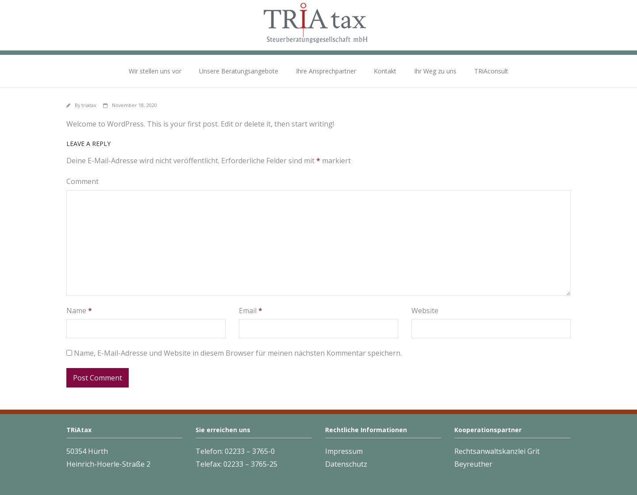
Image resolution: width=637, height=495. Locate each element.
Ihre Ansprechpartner (326, 71)
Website (424, 310)
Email (250, 310)
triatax (88, 105)
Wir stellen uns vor (155, 71)
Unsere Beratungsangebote (238, 71)
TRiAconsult (491, 71)
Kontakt (385, 71)
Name (79, 310)
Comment (82, 181)
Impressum (344, 451)
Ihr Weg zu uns (435, 71)
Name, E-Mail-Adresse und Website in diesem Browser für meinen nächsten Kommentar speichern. (238, 353)
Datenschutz (346, 464)
